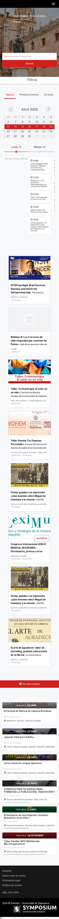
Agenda (10, 94)
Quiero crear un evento (14, 875)
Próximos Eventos (29, 94)
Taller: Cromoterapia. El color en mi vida (38, 198)
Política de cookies (12, 885)
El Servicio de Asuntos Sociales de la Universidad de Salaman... (29, 392)
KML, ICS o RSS (10, 892)
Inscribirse (42, 538)
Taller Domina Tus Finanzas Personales (39, 211)
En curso (48, 94)
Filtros (29, 80)
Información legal (11, 880)
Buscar (29, 63)
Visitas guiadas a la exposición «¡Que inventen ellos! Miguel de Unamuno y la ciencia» (39, 227)
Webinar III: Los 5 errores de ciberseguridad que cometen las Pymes (38, 183)
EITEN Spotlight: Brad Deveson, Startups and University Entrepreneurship (39, 167)
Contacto (6, 870)
